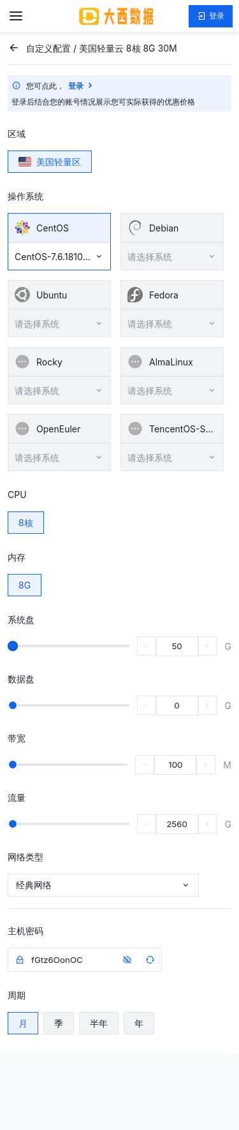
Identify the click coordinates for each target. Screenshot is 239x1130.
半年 (99, 1023)
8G (24, 585)
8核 (25, 522)
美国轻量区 (49, 161)
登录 (210, 16)
